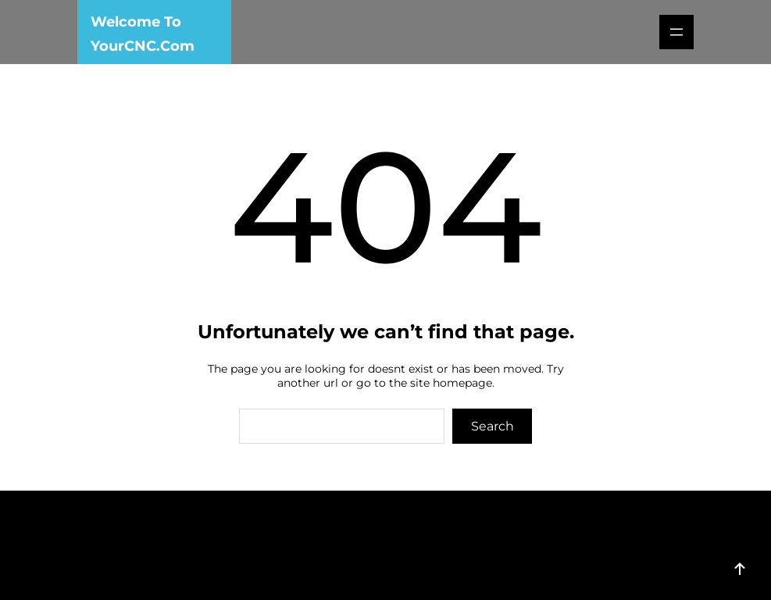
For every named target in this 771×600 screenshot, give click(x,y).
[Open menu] (676, 32)
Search (492, 426)
